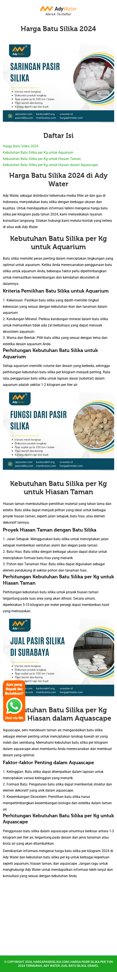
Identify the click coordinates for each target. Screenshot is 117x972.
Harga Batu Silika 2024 (58, 29)
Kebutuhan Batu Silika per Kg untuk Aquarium (38, 152)
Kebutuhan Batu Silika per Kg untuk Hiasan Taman (42, 159)
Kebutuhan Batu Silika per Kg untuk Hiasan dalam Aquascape (50, 165)
